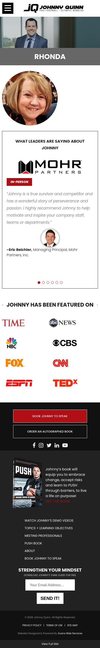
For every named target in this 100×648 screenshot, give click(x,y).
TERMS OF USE (54, 625)
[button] (39, 282)
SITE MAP (72, 625)
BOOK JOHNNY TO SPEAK (50, 416)
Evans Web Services (70, 633)
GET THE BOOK (57, 501)
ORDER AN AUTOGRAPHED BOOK (50, 431)
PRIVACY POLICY (31, 625)
